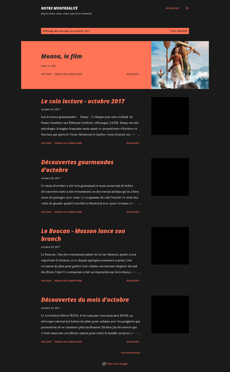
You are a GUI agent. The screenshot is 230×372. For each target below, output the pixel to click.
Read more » (133, 74)
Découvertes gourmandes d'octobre (77, 166)
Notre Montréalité (59, 8)
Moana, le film (61, 56)
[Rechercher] (172, 8)
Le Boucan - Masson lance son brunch (83, 235)
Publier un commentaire (68, 74)
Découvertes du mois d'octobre (85, 300)
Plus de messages (130, 352)
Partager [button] (46, 74)
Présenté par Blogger (115, 363)
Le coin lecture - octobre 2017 (83, 101)
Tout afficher (178, 31)
